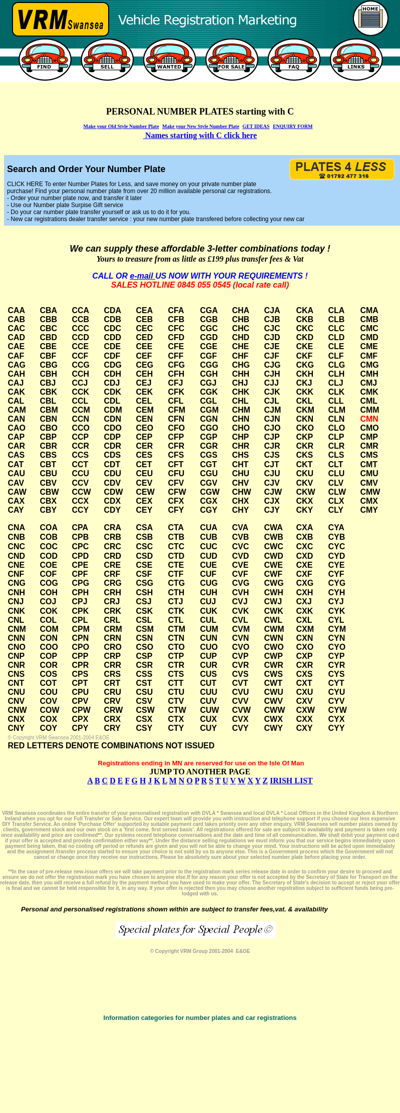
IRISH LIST (291, 780)
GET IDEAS (255, 126)
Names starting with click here (200, 135)
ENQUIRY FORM (293, 126)
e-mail (142, 276)
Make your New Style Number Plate (200, 126)
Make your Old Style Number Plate (121, 126)
